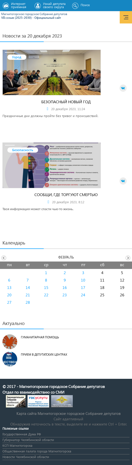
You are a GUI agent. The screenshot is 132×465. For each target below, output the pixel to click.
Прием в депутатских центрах (44, 354)
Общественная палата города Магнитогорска (36, 451)
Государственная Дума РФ (21, 434)
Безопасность (22, 150)
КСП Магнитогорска (17, 445)
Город (16, 57)
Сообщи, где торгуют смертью (66, 194)
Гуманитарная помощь (40, 337)
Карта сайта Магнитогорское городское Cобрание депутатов (68, 413)
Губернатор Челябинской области (28, 440)
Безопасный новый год (66, 101)
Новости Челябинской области (25, 457)
